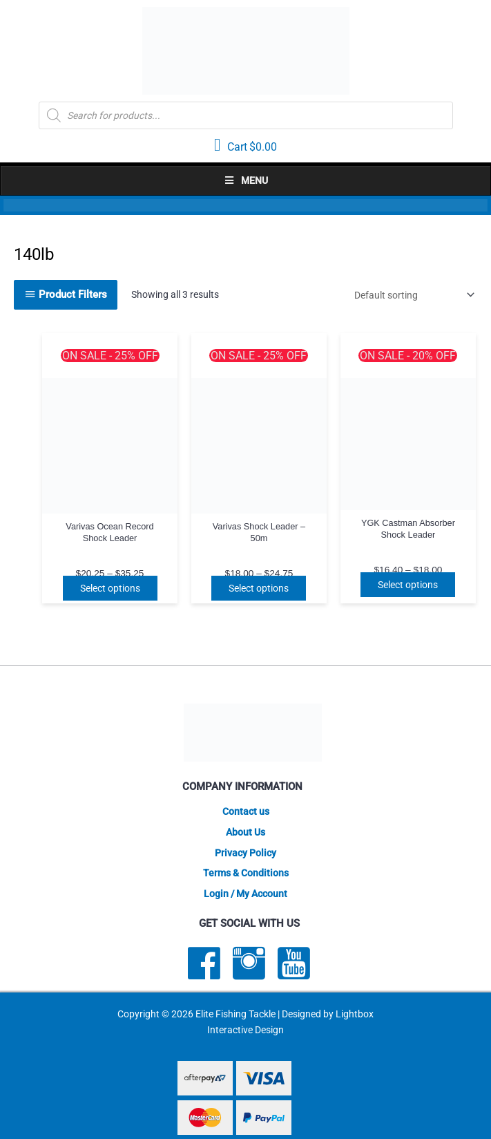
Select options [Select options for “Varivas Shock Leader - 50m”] (259, 588)
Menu (246, 180)
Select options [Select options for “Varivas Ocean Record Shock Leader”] (110, 588)
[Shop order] (412, 295)
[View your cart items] (245, 146)
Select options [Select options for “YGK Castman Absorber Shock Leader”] (408, 584)
